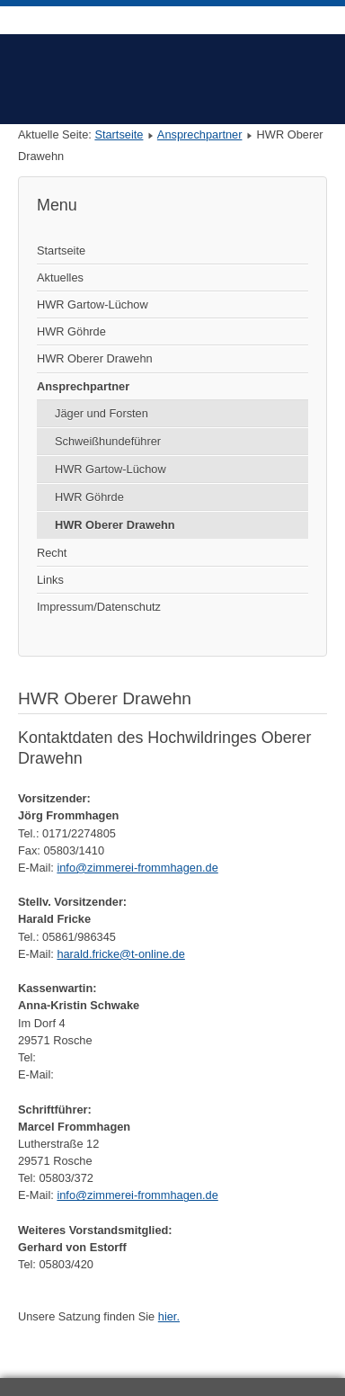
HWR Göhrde (71, 331)
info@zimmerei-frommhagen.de (137, 867)
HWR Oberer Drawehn (95, 358)
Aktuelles (60, 277)
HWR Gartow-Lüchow (92, 304)
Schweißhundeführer (108, 441)
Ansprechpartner (200, 134)
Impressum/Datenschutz (99, 606)
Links (50, 579)
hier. (169, 1316)
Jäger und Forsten (101, 413)
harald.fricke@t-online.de (120, 954)
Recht (51, 552)
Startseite (118, 134)
